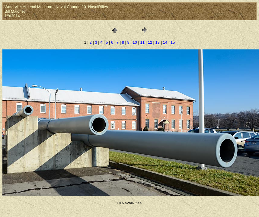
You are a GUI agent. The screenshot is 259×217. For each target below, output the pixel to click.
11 (142, 42)
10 (135, 42)
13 (157, 42)
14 (165, 42)
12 (150, 42)
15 (173, 42)
